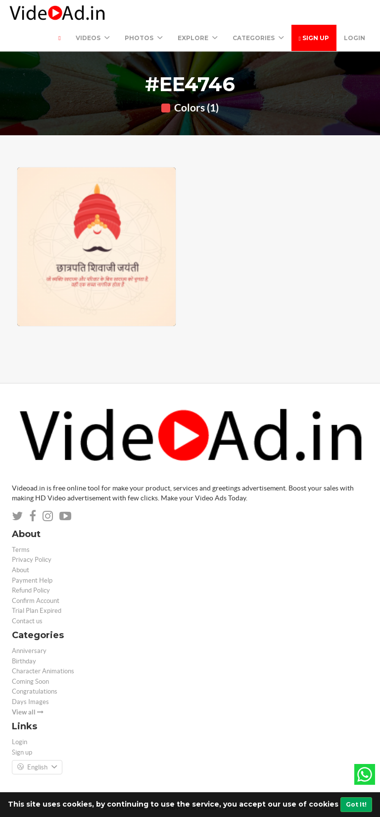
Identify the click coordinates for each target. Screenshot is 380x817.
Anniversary (29, 650)
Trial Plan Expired (36, 610)
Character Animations (43, 671)
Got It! (356, 804)
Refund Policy (31, 590)
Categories (258, 38)
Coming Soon (30, 681)
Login (354, 38)
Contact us (27, 621)
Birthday (24, 661)
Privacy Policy (31, 559)
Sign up (314, 38)
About (20, 570)
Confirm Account (35, 600)
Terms (21, 549)
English (37, 767)
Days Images (30, 702)
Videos (93, 38)
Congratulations (34, 691)
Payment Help (32, 580)
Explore (198, 38)
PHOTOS (144, 38)
